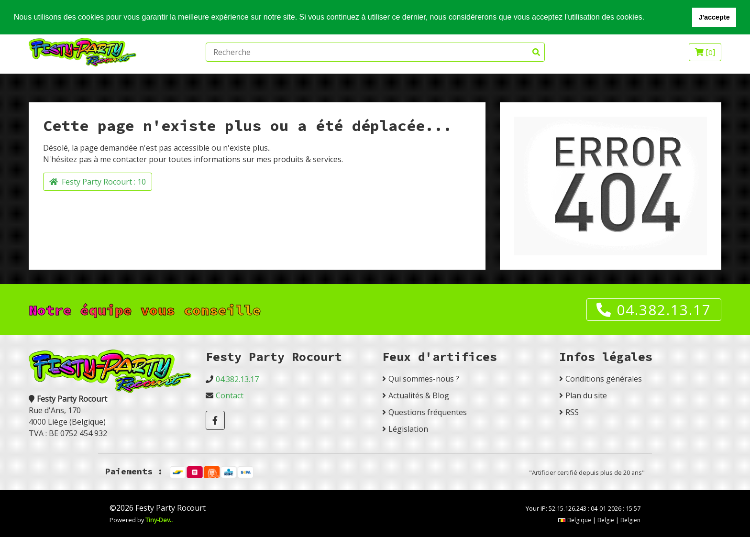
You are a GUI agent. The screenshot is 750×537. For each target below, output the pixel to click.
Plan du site (586, 395)
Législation (408, 429)
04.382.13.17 (653, 309)
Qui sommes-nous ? (423, 378)
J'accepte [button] (714, 17)
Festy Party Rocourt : (97, 181)
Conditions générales (603, 378)
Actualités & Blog (418, 395)
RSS (572, 412)
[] (705, 52)
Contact (229, 395)
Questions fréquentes (427, 412)
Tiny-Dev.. (159, 519)
